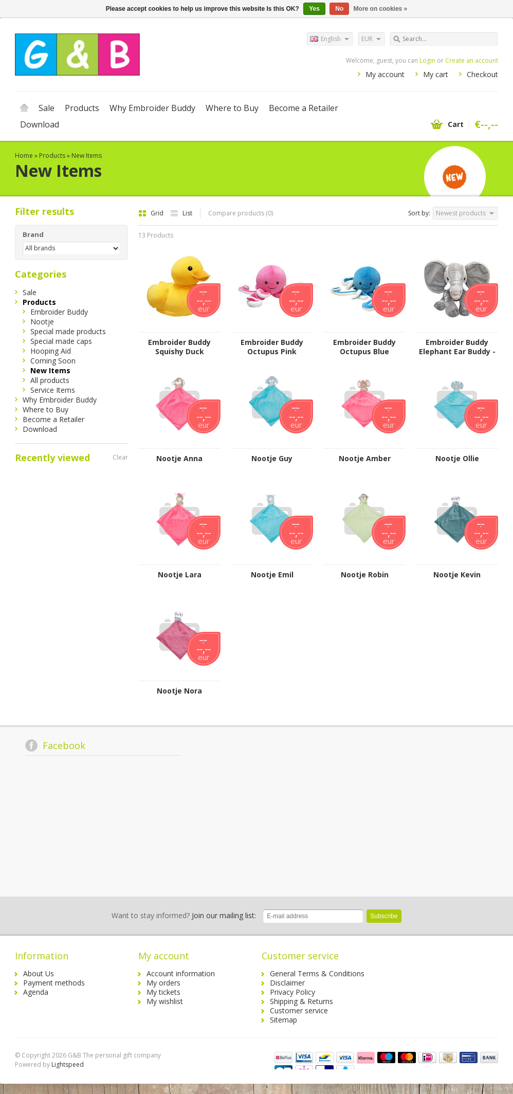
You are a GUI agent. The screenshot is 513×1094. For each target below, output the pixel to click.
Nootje (42, 321)
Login (427, 60)
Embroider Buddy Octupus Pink (272, 347)
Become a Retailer (303, 108)
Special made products (68, 331)
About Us (38, 973)
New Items (86, 155)
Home (24, 108)
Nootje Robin (365, 574)
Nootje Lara (179, 574)
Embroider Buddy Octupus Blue (364, 347)
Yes (314, 8)
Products (82, 108)
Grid (151, 213)
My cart (435, 74)
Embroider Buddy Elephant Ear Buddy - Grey (457, 347)
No (339, 8)
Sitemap (283, 1020)
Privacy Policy (292, 992)
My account (385, 74)
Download (39, 124)
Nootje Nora (179, 691)
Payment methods (54, 983)
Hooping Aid (50, 351)
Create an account (471, 60)
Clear (120, 457)
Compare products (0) (240, 213)
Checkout (482, 74)
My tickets (163, 992)
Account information (180, 973)
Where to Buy (232, 108)
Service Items (52, 390)
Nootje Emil (272, 574)
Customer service (299, 1010)
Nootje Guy (271, 458)
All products (49, 380)
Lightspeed (67, 1064)
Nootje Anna (179, 458)
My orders (163, 983)
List (181, 213)
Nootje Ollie (457, 458)
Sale (46, 108)
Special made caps (61, 341)
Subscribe (383, 916)
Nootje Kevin (457, 574)
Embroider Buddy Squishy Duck (179, 347)
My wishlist (164, 1001)
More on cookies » (381, 8)
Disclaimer (287, 983)
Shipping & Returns (301, 1001)
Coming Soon (53, 361)
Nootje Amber (365, 458)
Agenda (35, 992)
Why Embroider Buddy (152, 108)
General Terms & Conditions (317, 973)
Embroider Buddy (59, 312)
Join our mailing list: (184, 915)
